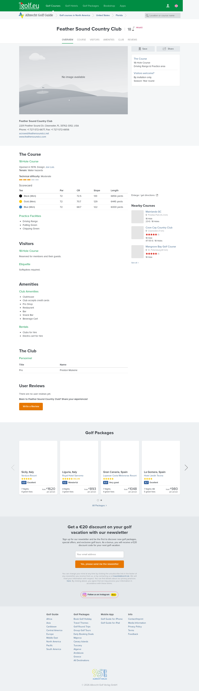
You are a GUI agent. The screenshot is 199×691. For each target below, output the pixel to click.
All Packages (98, 504)
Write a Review (31, 406)
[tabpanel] (99, 468)
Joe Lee (50, 167)
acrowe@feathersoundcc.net (34, 133)
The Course (140, 59)
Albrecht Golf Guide (39, 15)
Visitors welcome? (144, 73)
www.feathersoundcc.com (32, 136)
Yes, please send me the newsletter (99, 562)
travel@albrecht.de (121, 574)
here (69, 579)
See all (134, 263)
